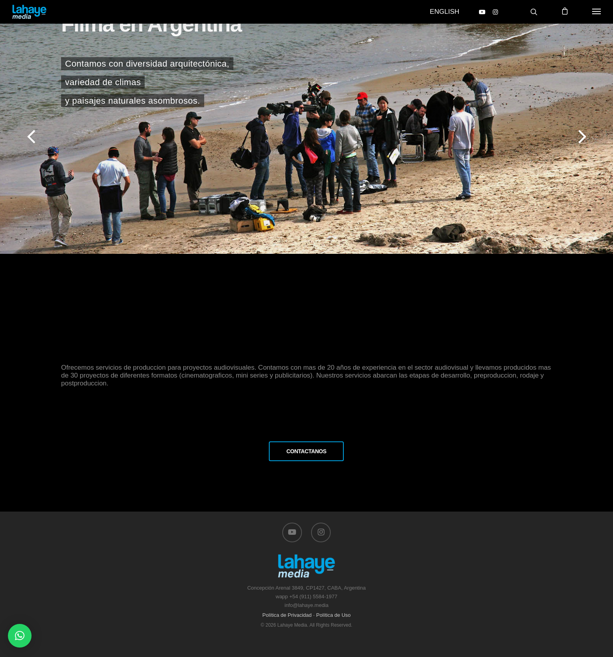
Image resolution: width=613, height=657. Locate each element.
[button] (20, 636)
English (444, 11)
